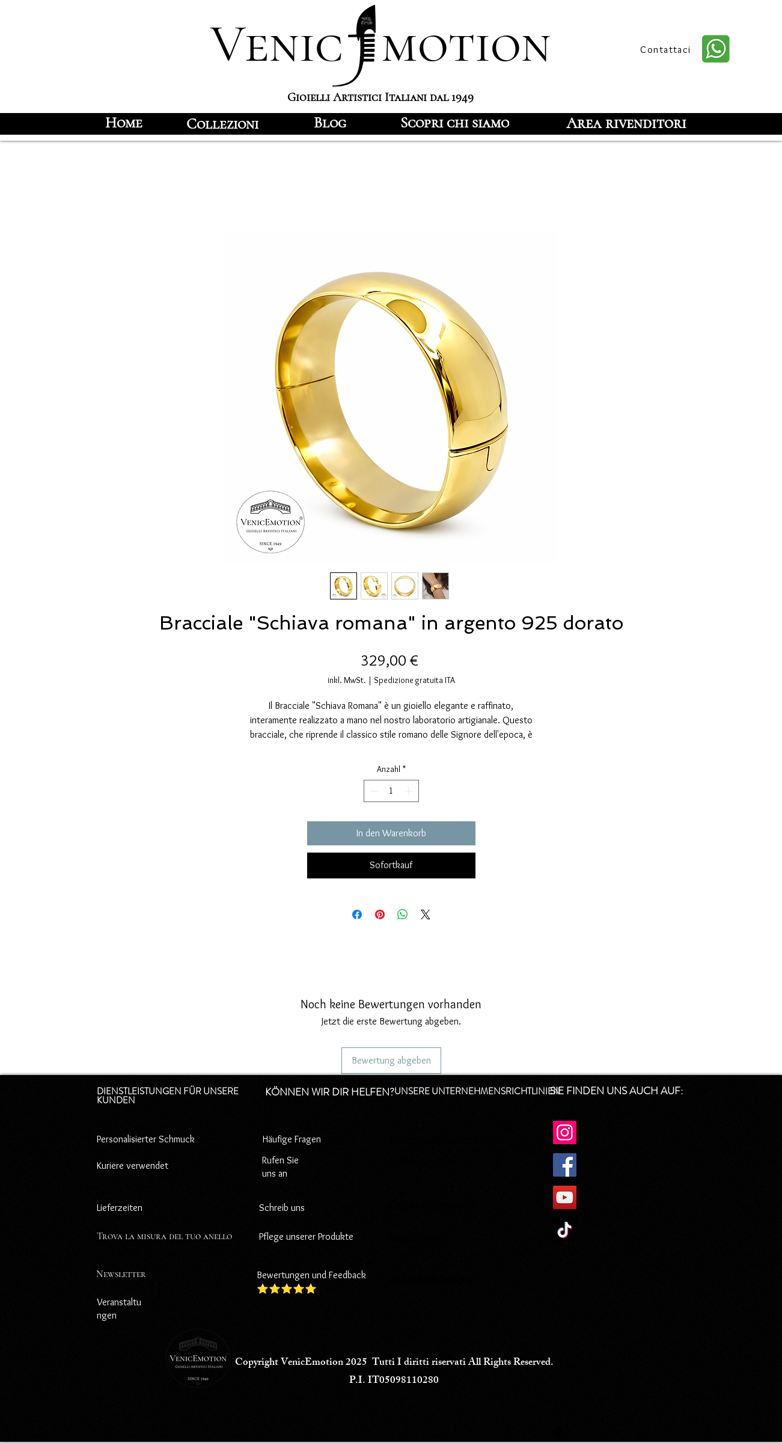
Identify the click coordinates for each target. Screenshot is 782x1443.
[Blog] (330, 123)
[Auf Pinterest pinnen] (380, 914)
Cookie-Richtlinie (421, 1161)
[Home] (124, 123)
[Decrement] (372, 790)
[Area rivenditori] (626, 123)
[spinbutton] (391, 790)
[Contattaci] (667, 49)
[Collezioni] (222, 124)
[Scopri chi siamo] (455, 123)
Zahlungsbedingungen (432, 1204)
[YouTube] (564, 1197)
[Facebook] (564, 1165)
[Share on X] (425, 914)
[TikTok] (564, 1230)
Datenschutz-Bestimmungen (446, 1139)
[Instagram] (564, 1132)
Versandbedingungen (430, 1279)
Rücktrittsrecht (418, 1236)
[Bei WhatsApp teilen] (403, 914)
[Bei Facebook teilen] (357, 914)
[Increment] (409, 790)
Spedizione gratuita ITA (414, 680)
